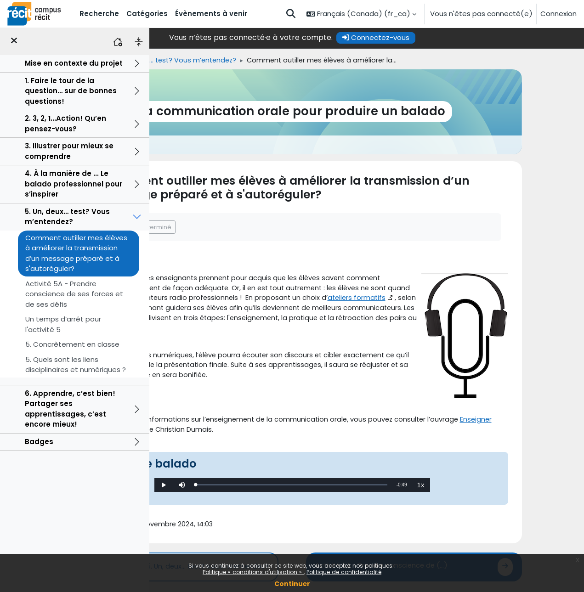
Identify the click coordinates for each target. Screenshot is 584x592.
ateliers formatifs (222, 310)
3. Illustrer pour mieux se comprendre (69, 151)
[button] (291, 14)
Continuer (292, 583)
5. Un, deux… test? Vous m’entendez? (67, 217)
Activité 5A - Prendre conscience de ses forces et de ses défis (74, 294)
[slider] (366, 491)
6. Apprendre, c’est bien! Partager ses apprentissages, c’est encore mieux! (70, 409)
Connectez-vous (450, 37)
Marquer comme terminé (223, 227)
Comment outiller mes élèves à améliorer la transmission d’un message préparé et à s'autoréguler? (76, 253)
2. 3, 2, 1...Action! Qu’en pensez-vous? (65, 123)
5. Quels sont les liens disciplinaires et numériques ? (75, 365)
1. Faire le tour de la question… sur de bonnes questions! (71, 91)
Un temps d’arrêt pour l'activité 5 (63, 324)
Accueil (165, 60)
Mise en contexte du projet (74, 63)
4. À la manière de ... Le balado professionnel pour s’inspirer (73, 184)
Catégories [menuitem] (147, 13)
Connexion (558, 13)
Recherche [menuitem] (99, 13)
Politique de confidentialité (343, 572)
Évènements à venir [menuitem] (211, 13)
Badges (39, 441)
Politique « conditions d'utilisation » (253, 572)
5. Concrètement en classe (72, 344)
